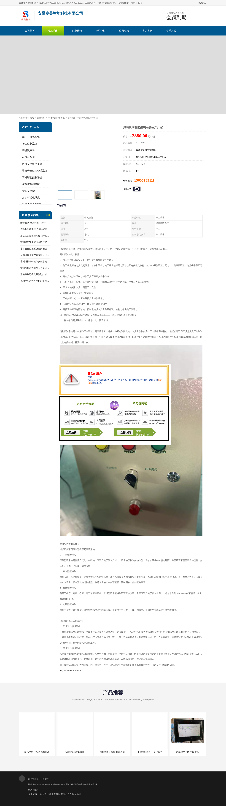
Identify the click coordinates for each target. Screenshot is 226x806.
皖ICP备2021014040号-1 (59, 784)
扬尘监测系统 (29, 143)
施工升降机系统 (31, 137)
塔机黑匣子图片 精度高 (187, 752)
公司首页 (30, 30)
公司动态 (124, 30)
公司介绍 (100, 30)
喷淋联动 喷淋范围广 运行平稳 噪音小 (35, 223)
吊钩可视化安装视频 (74, 752)
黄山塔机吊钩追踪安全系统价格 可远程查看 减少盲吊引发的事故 (35, 268)
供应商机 (53, 30)
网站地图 (76, 794)
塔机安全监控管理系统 (34, 170)
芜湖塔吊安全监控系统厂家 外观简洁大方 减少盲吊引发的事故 (35, 242)
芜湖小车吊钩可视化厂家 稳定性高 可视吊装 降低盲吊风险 (35, 281)
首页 (32, 118)
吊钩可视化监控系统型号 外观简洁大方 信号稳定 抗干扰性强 (35, 255)
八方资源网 (45, 794)
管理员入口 (66, 794)
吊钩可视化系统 (31, 197)
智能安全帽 (28, 191)
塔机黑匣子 (28, 150)
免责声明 (55, 794)
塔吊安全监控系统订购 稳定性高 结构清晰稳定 (35, 249)
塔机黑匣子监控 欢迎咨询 (112, 752)
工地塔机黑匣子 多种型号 (149, 752)
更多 (48, 215)
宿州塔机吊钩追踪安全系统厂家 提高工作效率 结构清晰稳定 (35, 261)
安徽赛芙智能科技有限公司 (82, 784)
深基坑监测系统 (31, 184)
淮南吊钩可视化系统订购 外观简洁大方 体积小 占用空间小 (35, 274)
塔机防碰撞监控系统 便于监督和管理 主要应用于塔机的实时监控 (35, 236)
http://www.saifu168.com (71, 670)
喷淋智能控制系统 (56, 118)
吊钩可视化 (28, 157)
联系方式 (171, 30)
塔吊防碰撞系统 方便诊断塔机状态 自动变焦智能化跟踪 (35, 229)
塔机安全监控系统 (32, 164)
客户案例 (148, 30)
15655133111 (144, 180)
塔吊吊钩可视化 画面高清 (36, 752)
